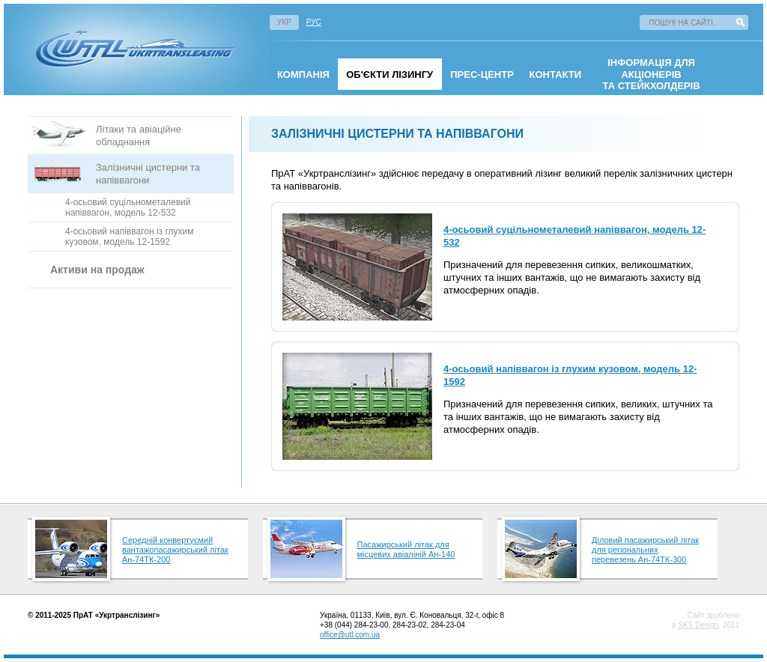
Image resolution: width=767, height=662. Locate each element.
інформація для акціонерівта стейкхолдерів (651, 74)
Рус (313, 22)
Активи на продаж (97, 270)
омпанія (303, 74)
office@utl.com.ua (350, 635)
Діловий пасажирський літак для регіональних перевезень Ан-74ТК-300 (645, 549)
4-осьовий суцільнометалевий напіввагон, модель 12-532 (128, 207)
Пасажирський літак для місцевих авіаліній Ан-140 (406, 549)
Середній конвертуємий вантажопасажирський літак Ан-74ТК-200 (175, 549)
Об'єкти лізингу (389, 74)
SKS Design (698, 625)
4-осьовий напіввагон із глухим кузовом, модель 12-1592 (129, 236)
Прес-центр (482, 74)
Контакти (556, 74)
